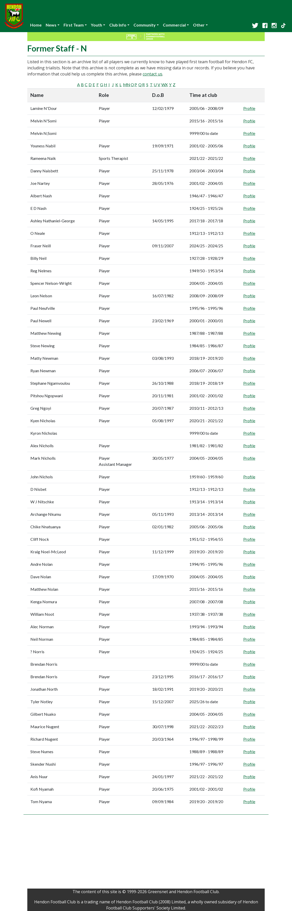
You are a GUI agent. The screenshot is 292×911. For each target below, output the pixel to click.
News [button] (51, 24)
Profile (249, 108)
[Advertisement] (146, 853)
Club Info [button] (117, 24)
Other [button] (199, 24)
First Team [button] (74, 24)
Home (36, 24)
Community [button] (144, 24)
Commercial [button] (174, 24)
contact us (152, 74)
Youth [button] (96, 24)
